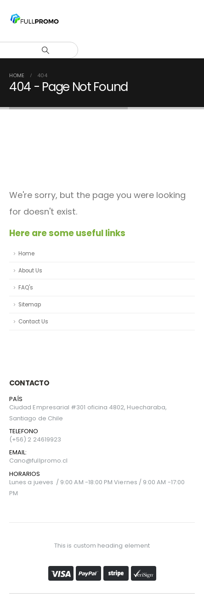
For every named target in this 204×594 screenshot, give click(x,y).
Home (26, 253)
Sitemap (29, 304)
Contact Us (33, 321)
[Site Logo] (34, 21)
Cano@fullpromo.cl (38, 460)
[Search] (45, 50)
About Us (30, 270)
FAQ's (25, 287)
